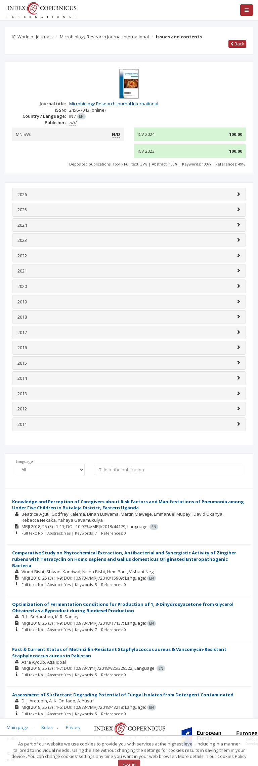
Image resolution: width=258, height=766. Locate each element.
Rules (47, 727)
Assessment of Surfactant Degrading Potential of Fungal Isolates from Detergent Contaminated (122, 695)
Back (237, 44)
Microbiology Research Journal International (104, 37)
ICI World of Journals (32, 37)
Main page (17, 727)
